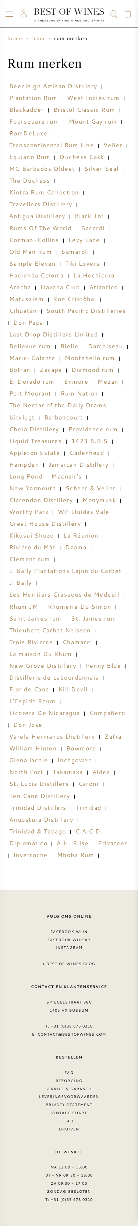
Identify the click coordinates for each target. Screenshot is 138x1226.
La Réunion (81, 535)
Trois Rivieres (31, 642)
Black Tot (89, 216)
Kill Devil (73, 689)
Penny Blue (103, 665)
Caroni (88, 783)
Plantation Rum (33, 97)
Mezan (108, 381)
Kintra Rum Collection (44, 192)
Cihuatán (23, 310)
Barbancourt (63, 417)
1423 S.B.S (89, 441)
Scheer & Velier (91, 488)
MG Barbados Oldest (42, 168)
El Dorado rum (32, 381)
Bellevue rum (30, 346)
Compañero (107, 712)
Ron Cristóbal (74, 299)
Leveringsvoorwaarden (69, 1096)
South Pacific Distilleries (86, 310)
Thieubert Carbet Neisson (50, 630)
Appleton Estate (34, 452)
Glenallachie (28, 760)
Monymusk (99, 500)
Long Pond (25, 476)
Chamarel (77, 642)
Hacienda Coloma (36, 275)
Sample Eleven (32, 263)
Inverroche (30, 855)
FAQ (68, 1072)
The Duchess (29, 180)
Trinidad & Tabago (37, 831)
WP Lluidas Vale (83, 511)
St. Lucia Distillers (39, 783)
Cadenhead (87, 452)
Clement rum (29, 559)
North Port (26, 772)
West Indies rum (93, 97)
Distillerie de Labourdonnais (54, 677)
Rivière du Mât (32, 547)
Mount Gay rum (93, 121)
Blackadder (26, 109)
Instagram (69, 947)
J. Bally (20, 582)
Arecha (20, 287)
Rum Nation (79, 393)
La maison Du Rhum (40, 653)
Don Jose (28, 724)
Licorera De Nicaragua (44, 712)
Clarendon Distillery (41, 500)
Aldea (101, 772)
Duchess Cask (82, 156)
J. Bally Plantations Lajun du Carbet (65, 570)
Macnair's (67, 476)
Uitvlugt (22, 417)
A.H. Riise (73, 843)
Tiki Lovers (82, 263)
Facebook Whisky (69, 939)
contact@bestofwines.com (72, 1034)
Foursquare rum (34, 121)
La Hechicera (93, 275)
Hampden (24, 464)
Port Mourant (30, 393)
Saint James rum (35, 618)
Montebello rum (90, 358)
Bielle (69, 346)
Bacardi (93, 228)
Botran (20, 369)
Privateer (112, 843)
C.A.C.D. (89, 831)
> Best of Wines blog (69, 963)
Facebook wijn (69, 931)
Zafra (113, 736)
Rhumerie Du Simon (80, 606)
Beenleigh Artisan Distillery (53, 86)
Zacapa (51, 369)
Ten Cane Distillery (39, 796)
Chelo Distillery (34, 429)
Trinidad (89, 807)
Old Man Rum (30, 251)
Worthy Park (29, 511)
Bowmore (81, 748)
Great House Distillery (45, 523)
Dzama (75, 547)
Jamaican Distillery (79, 464)
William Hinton (33, 748)
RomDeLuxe (28, 133)
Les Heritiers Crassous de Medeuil (64, 594)
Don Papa (28, 322)
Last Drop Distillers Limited (53, 334)
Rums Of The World (40, 228)
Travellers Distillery (40, 204)
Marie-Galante (32, 358)
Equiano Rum (29, 156)
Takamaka (68, 772)
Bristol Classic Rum (84, 109)
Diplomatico (28, 843)
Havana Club (60, 287)
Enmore (76, 381)
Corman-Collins (34, 240)
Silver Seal (101, 168)
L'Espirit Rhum (32, 701)
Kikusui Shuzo (31, 535)
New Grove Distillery (42, 665)
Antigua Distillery (37, 216)
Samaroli (75, 251)
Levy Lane (84, 240)
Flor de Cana (29, 689)
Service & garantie (69, 1088)
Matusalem (26, 299)
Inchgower (74, 760)
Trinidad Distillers (38, 807)
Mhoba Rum (75, 855)
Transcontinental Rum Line (51, 145)
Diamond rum (92, 369)
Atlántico (103, 287)
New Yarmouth (32, 488)
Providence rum (93, 429)
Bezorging (69, 1080)
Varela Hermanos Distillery (52, 736)
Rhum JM (23, 606)
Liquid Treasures (35, 441)
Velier (113, 145)
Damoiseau (105, 346)
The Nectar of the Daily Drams (57, 405)
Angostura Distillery (41, 819)
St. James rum (93, 618)
